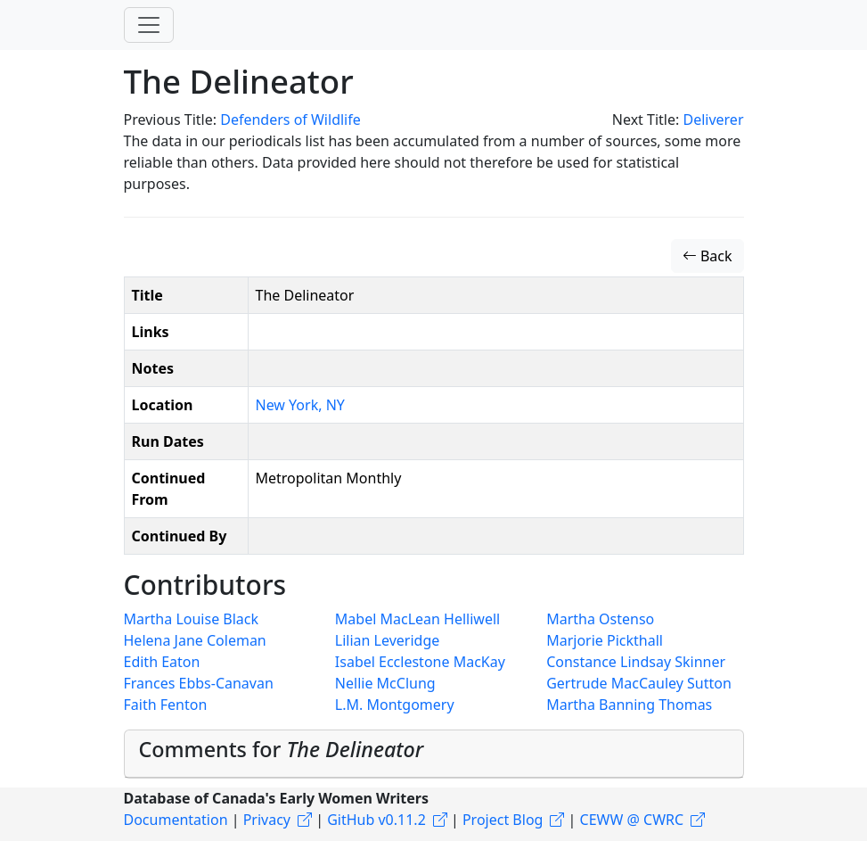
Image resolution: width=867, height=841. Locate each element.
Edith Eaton (162, 662)
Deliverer (713, 119)
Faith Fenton (166, 704)
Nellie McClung (385, 683)
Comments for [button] (281, 749)
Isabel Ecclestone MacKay (420, 662)
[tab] (434, 754)
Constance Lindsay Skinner (635, 662)
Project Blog (502, 819)
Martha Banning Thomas (629, 704)
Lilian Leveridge (387, 640)
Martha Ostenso (600, 619)
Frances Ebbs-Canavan (199, 683)
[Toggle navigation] (149, 25)
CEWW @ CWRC (632, 819)
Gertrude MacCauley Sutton (639, 683)
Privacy (266, 819)
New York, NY (300, 405)
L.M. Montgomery (394, 704)
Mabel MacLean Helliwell (417, 619)
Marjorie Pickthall (604, 640)
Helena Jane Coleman (195, 640)
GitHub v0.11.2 (376, 819)
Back (707, 256)
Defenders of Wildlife (290, 119)
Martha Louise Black (191, 619)
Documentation (176, 819)
